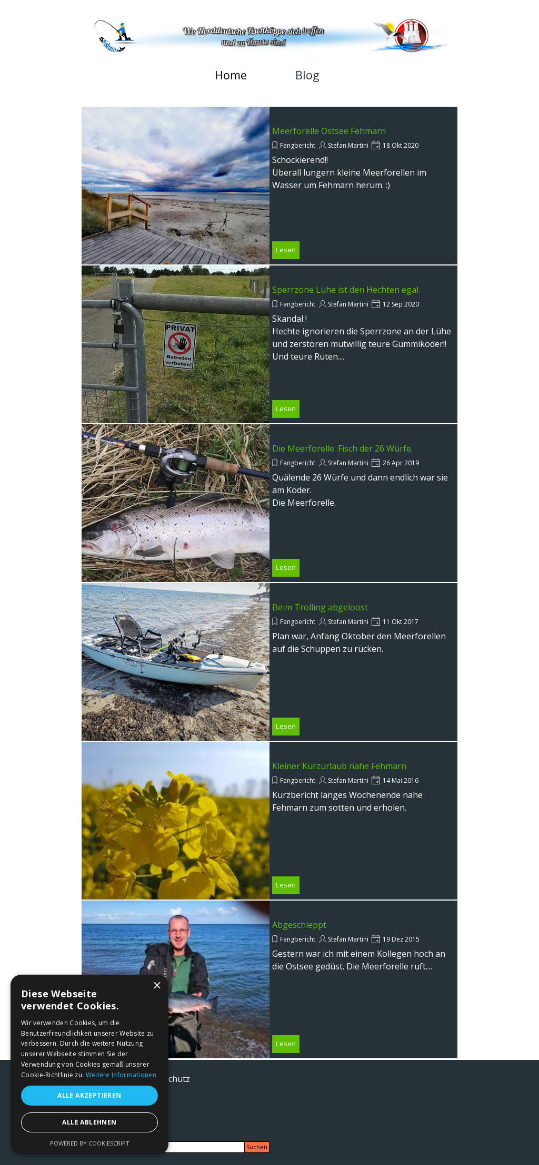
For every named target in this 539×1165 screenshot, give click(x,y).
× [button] (157, 986)
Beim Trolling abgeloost (320, 607)
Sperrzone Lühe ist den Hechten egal (345, 289)
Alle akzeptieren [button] (89, 1095)
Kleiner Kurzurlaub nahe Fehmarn (339, 766)
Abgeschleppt (299, 925)
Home (231, 75)
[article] (269, 185)
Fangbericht (297, 145)
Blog (307, 75)
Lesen (286, 249)
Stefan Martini (348, 145)
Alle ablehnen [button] (89, 1122)
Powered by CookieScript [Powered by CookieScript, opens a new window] (89, 1143)
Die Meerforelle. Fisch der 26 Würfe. (342, 448)
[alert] (89, 1064)
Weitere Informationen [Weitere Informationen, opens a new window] (121, 1074)
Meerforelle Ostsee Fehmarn (329, 131)
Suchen (256, 1147)
